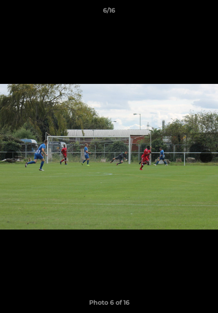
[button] (207, 13)
